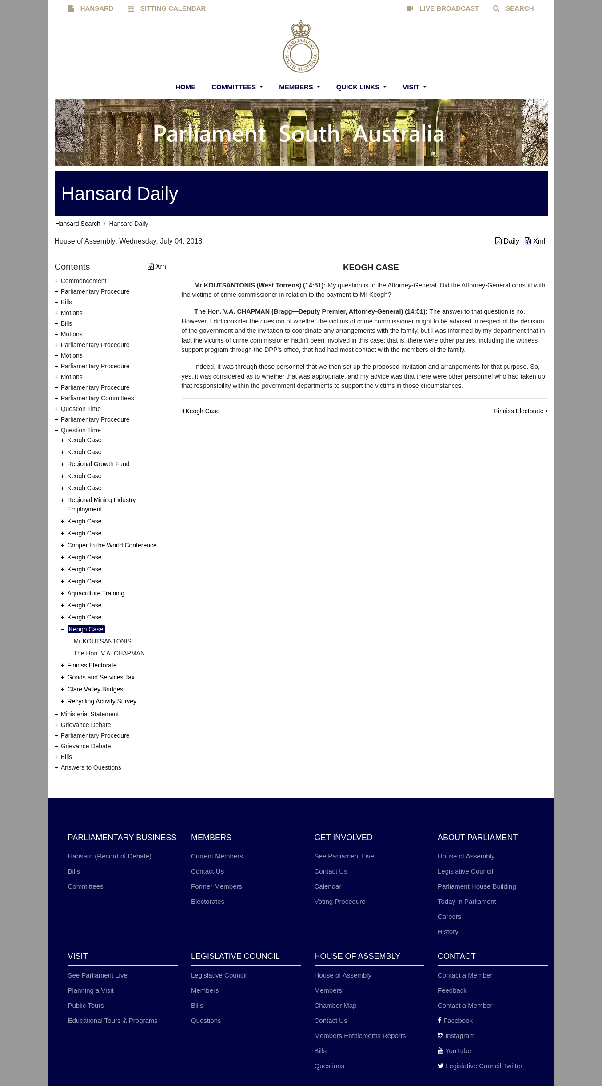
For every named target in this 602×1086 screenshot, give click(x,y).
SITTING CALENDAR (167, 8)
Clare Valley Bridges (96, 689)
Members (297, 87)
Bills (74, 871)
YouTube (454, 1050)
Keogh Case (85, 439)
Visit (412, 87)
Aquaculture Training (96, 593)
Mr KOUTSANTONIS (103, 641)
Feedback (452, 990)
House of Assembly (466, 856)
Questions (206, 1020)
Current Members (217, 856)
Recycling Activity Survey (102, 701)
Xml (535, 241)
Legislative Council (465, 871)
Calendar (328, 886)
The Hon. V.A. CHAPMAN (109, 653)
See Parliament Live (344, 856)
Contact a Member (465, 975)
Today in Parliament (467, 901)
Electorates (207, 901)
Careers (449, 916)
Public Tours (86, 1005)
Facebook (455, 1020)
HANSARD (91, 8)
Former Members (216, 886)
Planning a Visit (91, 990)
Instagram (456, 1035)
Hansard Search (78, 223)
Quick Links (359, 87)
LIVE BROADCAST (443, 8)
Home (185, 87)
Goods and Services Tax (101, 677)
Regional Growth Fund (99, 463)
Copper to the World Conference (112, 545)
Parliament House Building (477, 886)
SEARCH (513, 8)
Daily (508, 241)
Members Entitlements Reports (360, 1035)
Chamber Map (336, 1005)
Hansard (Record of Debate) (109, 856)
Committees (234, 87)
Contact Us (207, 871)
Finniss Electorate (92, 665)
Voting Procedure (340, 901)
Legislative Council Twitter (480, 1066)
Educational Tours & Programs (113, 1020)
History (448, 931)
